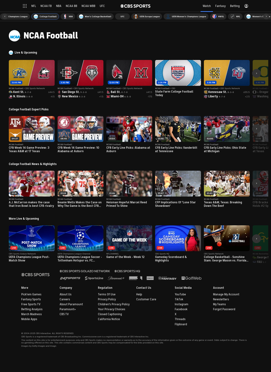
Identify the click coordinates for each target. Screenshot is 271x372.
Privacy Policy (107, 299)
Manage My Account (226, 294)
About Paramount (71, 304)
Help (139, 294)
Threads (180, 319)
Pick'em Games (31, 294)
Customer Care (146, 299)
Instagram (181, 304)
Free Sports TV (31, 304)
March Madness (31, 314)
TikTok (179, 299)
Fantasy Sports (31, 299)
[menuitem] (15, 16)
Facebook (181, 309)
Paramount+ (68, 309)
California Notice (109, 319)
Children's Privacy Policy (114, 304)
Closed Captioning (110, 314)
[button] (5, 16)
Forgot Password (224, 309)
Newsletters (221, 299)
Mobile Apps (29, 319)
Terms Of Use (107, 294)
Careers (65, 299)
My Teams (219, 304)
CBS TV (64, 314)
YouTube (180, 294)
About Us (66, 294)
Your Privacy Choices (111, 309)
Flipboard (181, 324)
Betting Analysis (32, 309)
